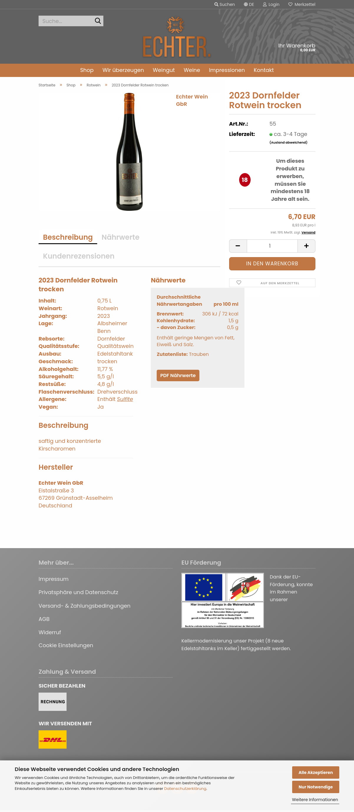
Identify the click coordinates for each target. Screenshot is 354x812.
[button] (249, 4)
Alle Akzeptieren (316, 772)
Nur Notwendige (316, 787)
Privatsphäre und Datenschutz (78, 594)
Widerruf (50, 634)
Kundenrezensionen (79, 258)
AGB (44, 620)
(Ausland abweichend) (288, 144)
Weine (192, 70)
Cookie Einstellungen (66, 647)
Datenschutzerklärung (185, 788)
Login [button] (271, 4)
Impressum (54, 580)
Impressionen (227, 70)
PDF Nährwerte (178, 377)
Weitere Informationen (315, 800)
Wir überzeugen (123, 70)
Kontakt (264, 70)
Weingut (164, 70)
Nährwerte (120, 239)
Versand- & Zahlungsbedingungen (84, 607)
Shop (87, 70)
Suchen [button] (224, 4)
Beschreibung (68, 239)
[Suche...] (97, 21)
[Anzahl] (272, 247)
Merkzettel (301, 4)
